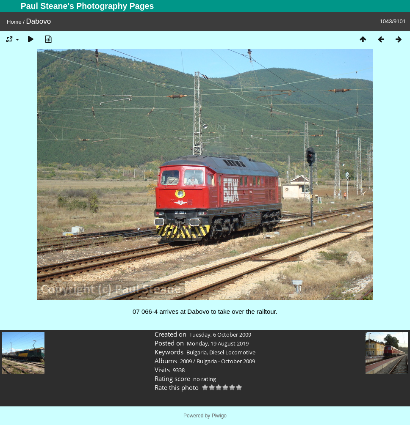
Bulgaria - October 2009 (226, 361)
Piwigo (219, 416)
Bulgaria (196, 352)
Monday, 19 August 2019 (218, 343)
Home (14, 22)
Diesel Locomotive (232, 352)
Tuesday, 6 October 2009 (220, 334)
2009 (186, 361)
